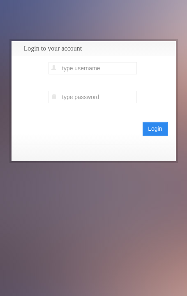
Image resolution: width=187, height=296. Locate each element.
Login (155, 128)
